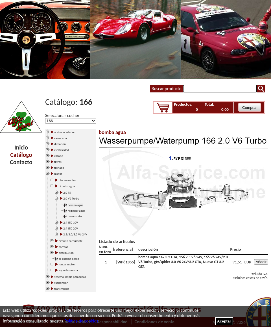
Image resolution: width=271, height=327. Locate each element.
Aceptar (224, 321)
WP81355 (125, 262)
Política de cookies (81, 321)
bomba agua (75, 205)
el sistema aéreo (69, 259)
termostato (75, 216)
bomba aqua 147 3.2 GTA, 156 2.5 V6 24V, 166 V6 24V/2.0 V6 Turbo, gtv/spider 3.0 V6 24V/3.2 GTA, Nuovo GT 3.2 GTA (183, 262)
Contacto (21, 162)
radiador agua (76, 211)
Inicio (21, 147)
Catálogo (21, 155)
